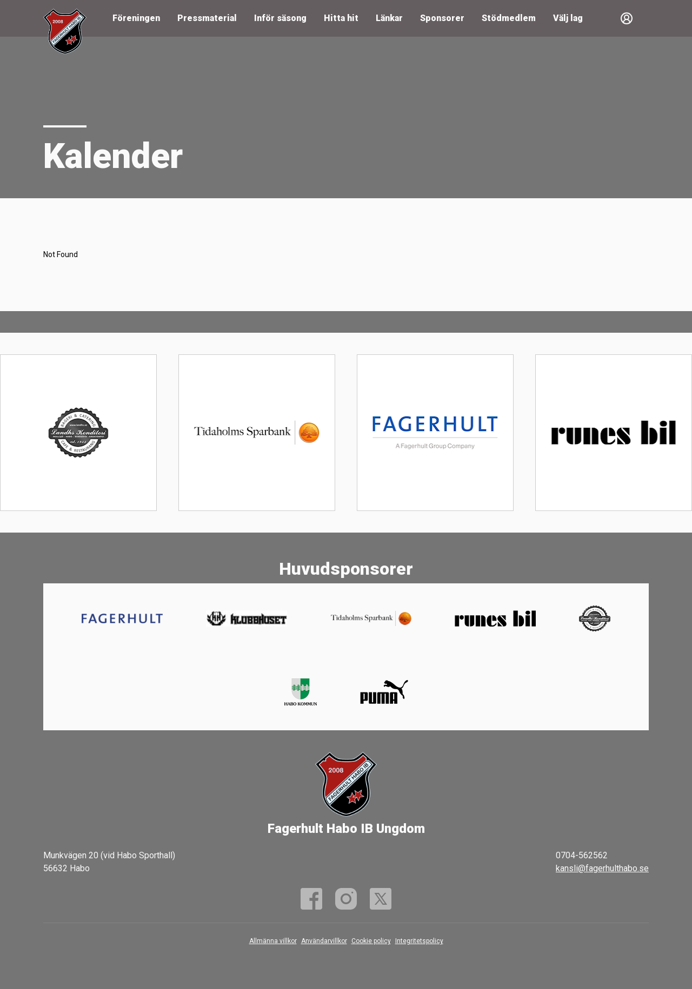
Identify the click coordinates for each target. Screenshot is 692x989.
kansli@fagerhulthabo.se (602, 868)
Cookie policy (371, 941)
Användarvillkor (324, 941)
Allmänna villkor (273, 941)
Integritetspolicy (419, 941)
